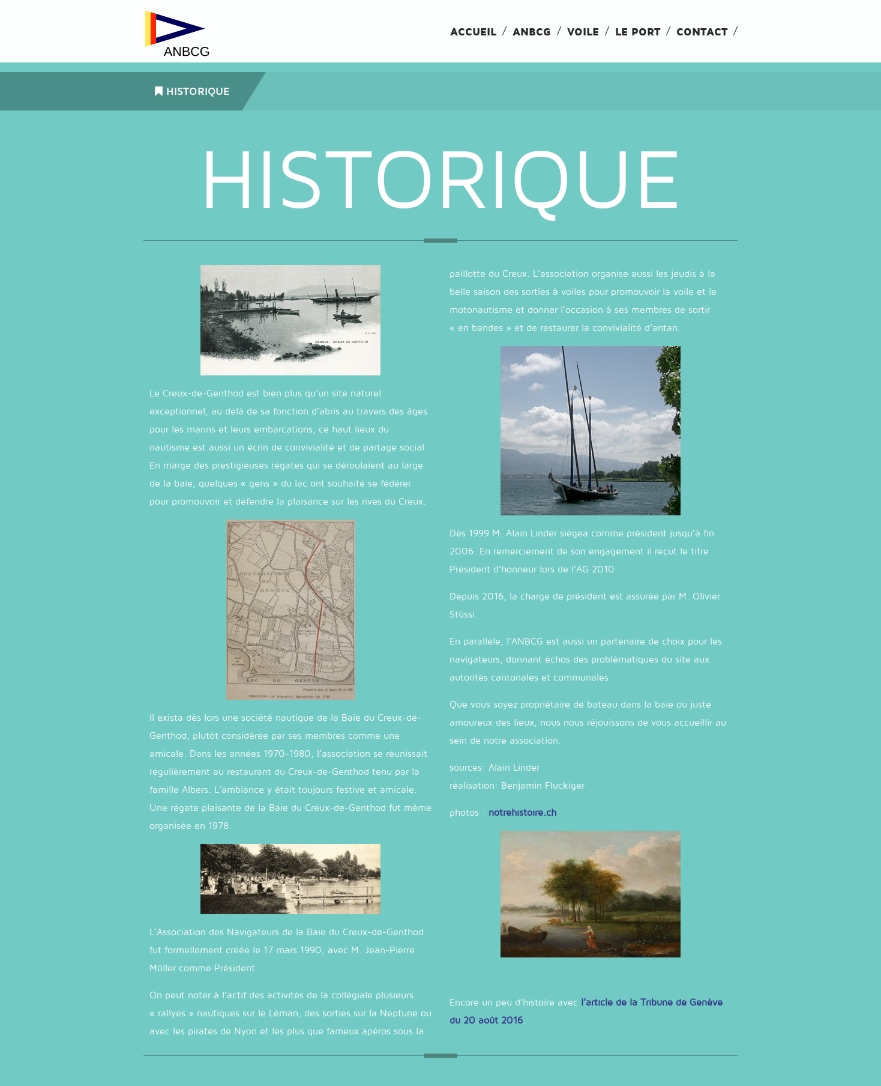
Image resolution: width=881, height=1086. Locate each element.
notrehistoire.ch (522, 812)
